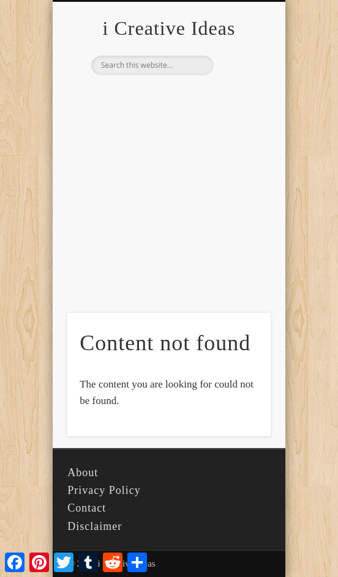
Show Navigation (240, 109)
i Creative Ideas (169, 28)
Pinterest (167, 96)
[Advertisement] (169, 212)
